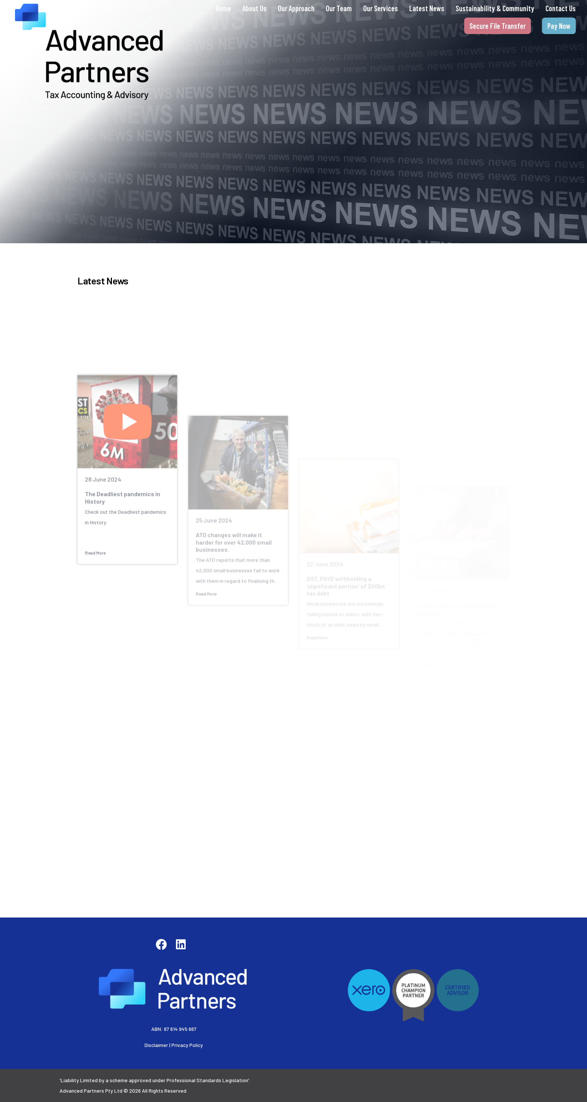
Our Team (339, 8)
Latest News (426, 8)
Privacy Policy (187, 1045)
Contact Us (560, 8)
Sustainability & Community (495, 8)
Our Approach (296, 8)
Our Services (380, 8)
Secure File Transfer (497, 25)
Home (223, 8)
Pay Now (559, 25)
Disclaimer (156, 1045)
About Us (254, 8)
